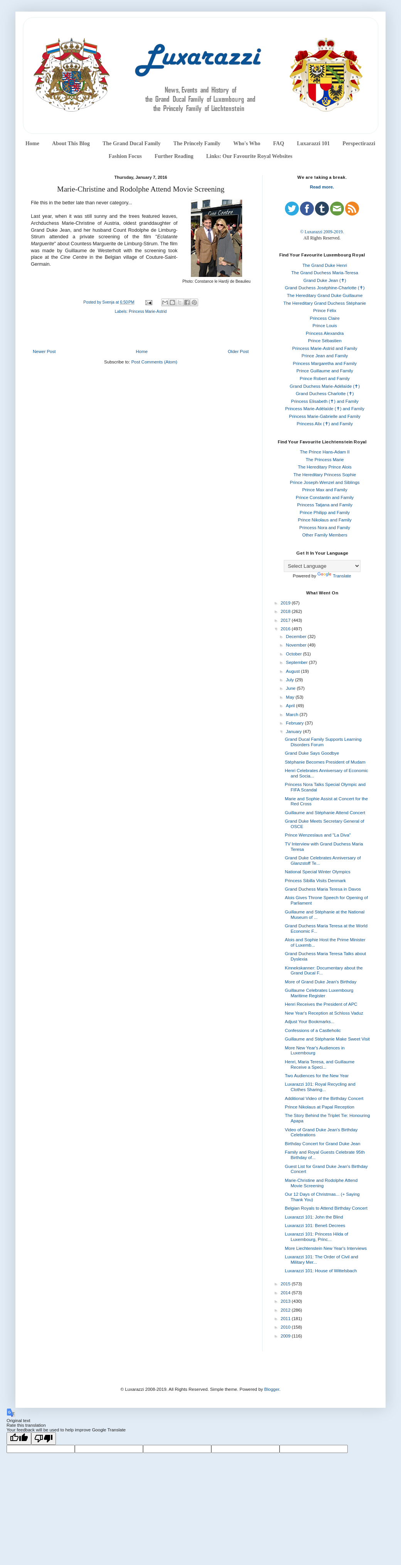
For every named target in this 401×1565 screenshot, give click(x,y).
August (293, 671)
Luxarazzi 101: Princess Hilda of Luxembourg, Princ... (316, 1237)
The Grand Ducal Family (132, 143)
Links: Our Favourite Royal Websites (249, 156)
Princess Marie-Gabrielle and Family (325, 416)
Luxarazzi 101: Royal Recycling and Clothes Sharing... (320, 1087)
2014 (286, 1292)
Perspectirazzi (358, 143)
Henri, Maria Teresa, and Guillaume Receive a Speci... (320, 1064)
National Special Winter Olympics (317, 871)
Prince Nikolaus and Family (325, 520)
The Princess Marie (325, 459)
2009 (286, 1336)
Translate (334, 576)
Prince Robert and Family (325, 378)
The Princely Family (197, 143)
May (291, 697)
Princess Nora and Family (324, 527)
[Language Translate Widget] (322, 566)
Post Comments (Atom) (154, 362)
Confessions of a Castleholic (313, 1030)
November (297, 645)
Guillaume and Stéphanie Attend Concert (325, 812)
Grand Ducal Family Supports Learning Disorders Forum (323, 742)
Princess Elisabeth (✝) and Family (325, 401)
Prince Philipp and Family (325, 512)
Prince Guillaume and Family (325, 370)
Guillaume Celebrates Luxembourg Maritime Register (319, 993)
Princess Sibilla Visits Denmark (315, 880)
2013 (286, 1301)
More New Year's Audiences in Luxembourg (315, 1051)
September (297, 662)
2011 (286, 1318)
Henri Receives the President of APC (321, 1004)
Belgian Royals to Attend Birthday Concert (326, 1208)
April (291, 705)
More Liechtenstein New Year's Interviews (326, 1248)
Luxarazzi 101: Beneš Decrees (315, 1225)
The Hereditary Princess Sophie (324, 474)
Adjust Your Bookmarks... (309, 1021)
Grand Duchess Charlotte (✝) (325, 393)
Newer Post (44, 351)
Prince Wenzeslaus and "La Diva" (318, 835)
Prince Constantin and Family (325, 497)
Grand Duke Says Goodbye (312, 753)
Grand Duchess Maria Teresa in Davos (323, 889)
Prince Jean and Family (325, 355)
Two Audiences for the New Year (317, 1075)
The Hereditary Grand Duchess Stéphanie (324, 303)
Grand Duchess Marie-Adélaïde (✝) (325, 386)
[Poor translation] (43, 1438)
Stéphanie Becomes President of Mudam (325, 762)
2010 (286, 1327)
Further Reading (174, 156)
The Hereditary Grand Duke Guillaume (324, 295)
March (293, 714)
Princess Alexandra (325, 333)
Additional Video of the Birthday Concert (324, 1098)
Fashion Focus (125, 156)
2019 (286, 603)
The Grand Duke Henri (324, 265)
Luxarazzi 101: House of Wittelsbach (321, 1270)
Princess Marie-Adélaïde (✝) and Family (324, 408)
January (294, 731)
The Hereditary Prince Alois (325, 467)
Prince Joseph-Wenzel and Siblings (325, 482)
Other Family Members (324, 535)
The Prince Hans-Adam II (325, 452)
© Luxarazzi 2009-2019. (322, 231)
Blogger (271, 1389)
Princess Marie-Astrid (148, 311)
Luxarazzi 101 (313, 143)
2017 (286, 620)
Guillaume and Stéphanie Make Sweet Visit (327, 1039)
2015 (286, 1284)
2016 (286, 628)
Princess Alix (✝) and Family (324, 423)
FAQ (278, 143)
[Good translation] (19, 1438)
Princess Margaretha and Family (325, 363)
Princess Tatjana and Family (324, 504)
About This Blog (71, 143)
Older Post (238, 351)
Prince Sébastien (325, 340)
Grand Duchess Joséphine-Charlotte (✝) (325, 287)
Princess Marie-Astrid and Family (324, 348)
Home (32, 143)
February (295, 723)
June (291, 688)
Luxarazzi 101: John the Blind (314, 1217)
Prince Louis (325, 325)
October (294, 654)
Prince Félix (324, 310)
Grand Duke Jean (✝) (324, 280)
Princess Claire (325, 318)
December (297, 636)
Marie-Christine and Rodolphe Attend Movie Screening (321, 1183)
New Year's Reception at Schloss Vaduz (324, 1013)
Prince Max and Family (324, 489)
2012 (286, 1310)
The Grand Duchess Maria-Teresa (324, 272)
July (290, 679)
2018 (286, 611)
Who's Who (246, 143)
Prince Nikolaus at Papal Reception (319, 1107)
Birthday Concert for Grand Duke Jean (323, 1143)
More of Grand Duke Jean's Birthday (321, 981)
